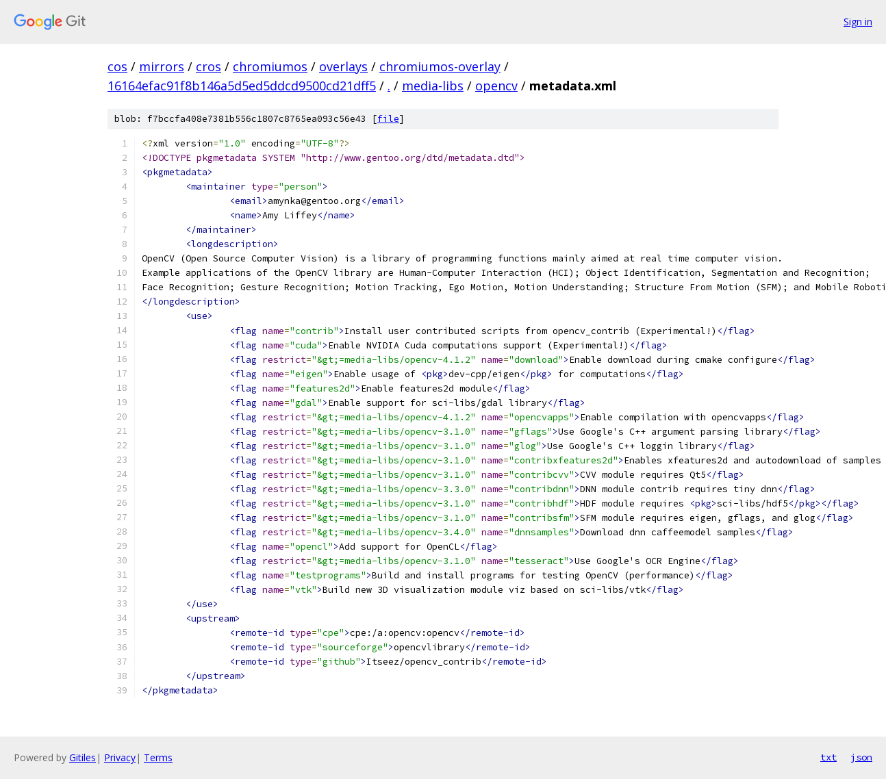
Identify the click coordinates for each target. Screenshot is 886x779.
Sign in (858, 21)
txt (828, 757)
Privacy (120, 757)
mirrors (161, 66)
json (861, 757)
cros (208, 66)
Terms (158, 757)
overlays (343, 66)
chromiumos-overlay (440, 66)
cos (117, 66)
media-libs (433, 85)
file (388, 119)
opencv (496, 85)
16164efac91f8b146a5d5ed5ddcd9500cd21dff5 (241, 85)
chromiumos (270, 66)
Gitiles (82, 757)
